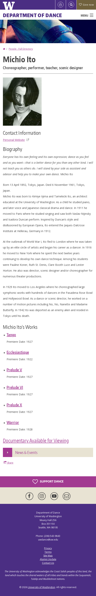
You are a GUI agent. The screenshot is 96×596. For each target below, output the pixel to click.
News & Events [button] (26, 452)
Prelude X (14, 404)
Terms (48, 552)
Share (8, 462)
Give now (86, 4)
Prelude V (14, 369)
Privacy (48, 548)
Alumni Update (48, 559)
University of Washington (41, 587)
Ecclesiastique (18, 352)
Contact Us (48, 563)
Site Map (48, 555)
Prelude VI (15, 387)
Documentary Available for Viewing (36, 440)
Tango (11, 334)
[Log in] (60, 5)
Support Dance (48, 481)
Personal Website (16, 140)
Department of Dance (32, 15)
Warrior (13, 422)
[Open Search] (71, 5)
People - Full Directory (21, 49)
